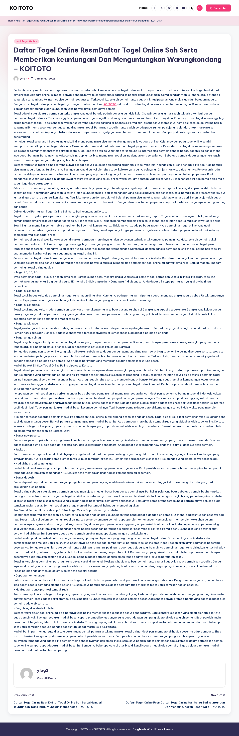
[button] (218, 8)
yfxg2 (42, 670)
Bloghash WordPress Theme (152, 729)
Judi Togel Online (26, 41)
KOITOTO (21, 8)
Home (11, 20)
